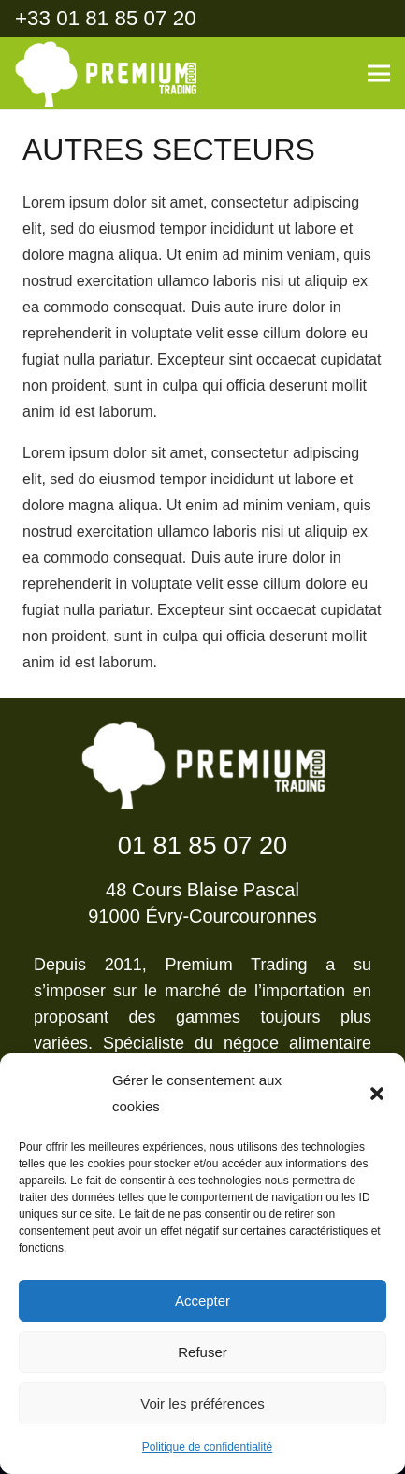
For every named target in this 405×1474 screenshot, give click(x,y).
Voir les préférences (202, 1403)
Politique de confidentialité (207, 1446)
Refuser (202, 1352)
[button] (377, 1093)
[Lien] (105, 74)
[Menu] (378, 73)
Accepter (202, 1301)
